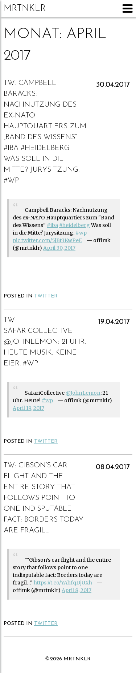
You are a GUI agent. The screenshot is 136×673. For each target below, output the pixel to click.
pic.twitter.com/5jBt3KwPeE (47, 240)
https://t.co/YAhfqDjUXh (63, 582)
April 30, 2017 (59, 248)
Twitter (46, 296)
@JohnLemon (83, 393)
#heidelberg (74, 225)
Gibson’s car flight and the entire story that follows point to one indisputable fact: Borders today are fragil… (43, 498)
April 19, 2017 (28, 408)
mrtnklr (25, 8)
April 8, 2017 (76, 590)
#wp (81, 233)
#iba (52, 225)
